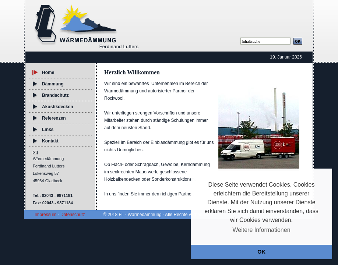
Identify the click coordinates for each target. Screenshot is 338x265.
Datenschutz (72, 214)
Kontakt (50, 141)
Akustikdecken (57, 106)
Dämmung (53, 83)
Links (47, 129)
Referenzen (54, 118)
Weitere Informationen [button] (261, 230)
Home (48, 72)
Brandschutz (55, 95)
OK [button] (261, 252)
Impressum (45, 214)
